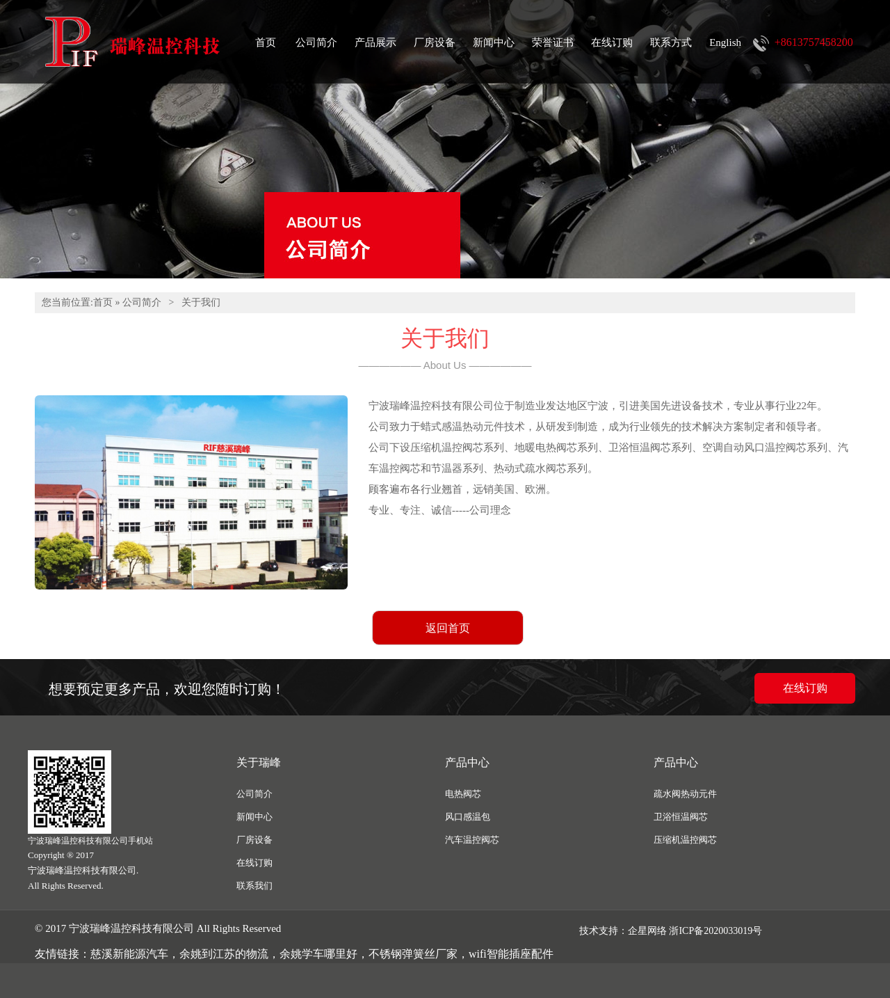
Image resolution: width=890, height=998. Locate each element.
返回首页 (448, 628)
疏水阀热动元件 (685, 794)
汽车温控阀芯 (472, 839)
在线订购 (612, 42)
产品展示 (375, 42)
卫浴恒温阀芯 (681, 816)
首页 (265, 42)
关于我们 (200, 302)
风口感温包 (467, 816)
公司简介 (316, 42)
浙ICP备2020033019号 (715, 931)
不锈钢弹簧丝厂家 (413, 954)
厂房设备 (434, 42)
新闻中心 (494, 42)
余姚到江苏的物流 (223, 954)
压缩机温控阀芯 (685, 839)
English (725, 42)
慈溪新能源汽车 (129, 954)
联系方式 (671, 42)
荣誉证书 (553, 42)
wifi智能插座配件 (511, 954)
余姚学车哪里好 (318, 954)
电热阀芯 (463, 794)
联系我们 (254, 885)
